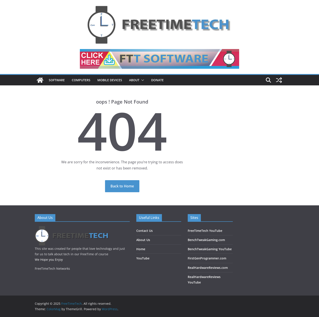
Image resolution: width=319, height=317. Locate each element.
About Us (143, 240)
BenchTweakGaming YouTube (210, 249)
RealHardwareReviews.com (208, 268)
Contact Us (144, 231)
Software (57, 80)
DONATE (157, 80)
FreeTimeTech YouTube (205, 231)
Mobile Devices (109, 80)
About (134, 80)
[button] (141, 80)
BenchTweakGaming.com (206, 240)
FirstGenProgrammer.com (207, 258)
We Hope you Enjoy (49, 259)
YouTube (142, 258)
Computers (81, 80)
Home (140, 249)
